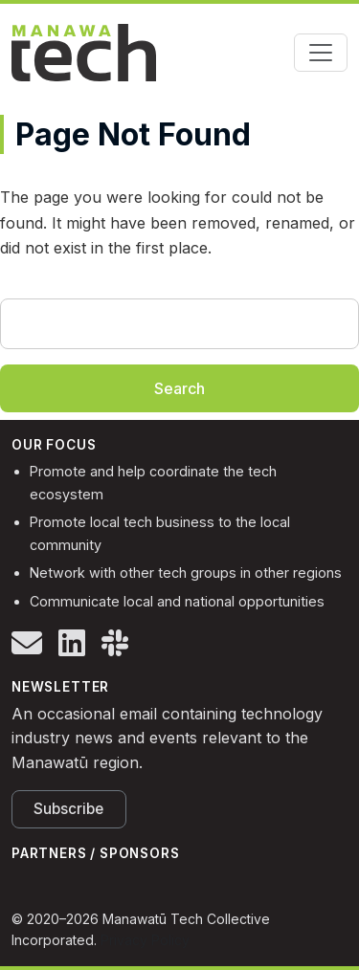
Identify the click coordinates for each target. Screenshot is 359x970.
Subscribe (68, 809)
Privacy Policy (145, 940)
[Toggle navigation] (321, 52)
